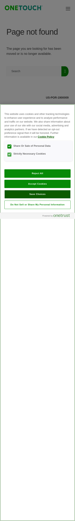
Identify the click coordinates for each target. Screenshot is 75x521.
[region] (37, 312)
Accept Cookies (37, 184)
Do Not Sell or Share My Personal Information (37, 204)
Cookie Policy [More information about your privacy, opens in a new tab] (46, 136)
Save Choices (37, 194)
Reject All (37, 173)
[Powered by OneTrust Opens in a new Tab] (58, 216)
